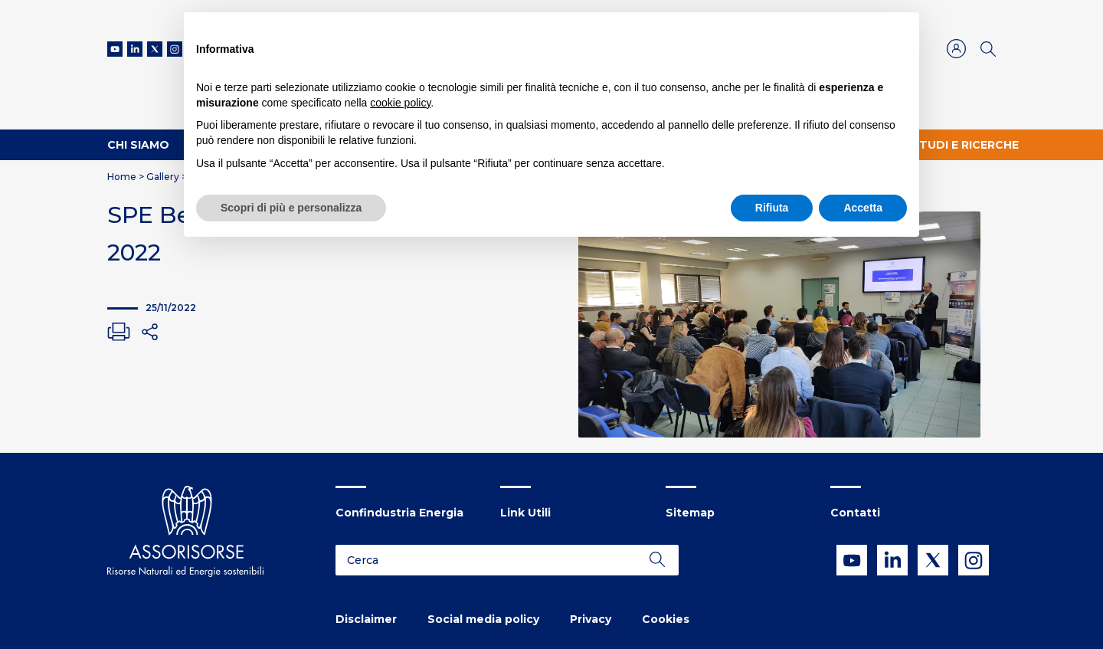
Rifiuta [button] (772, 208)
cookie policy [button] (400, 103)
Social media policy (483, 619)
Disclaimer (366, 619)
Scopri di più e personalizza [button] (291, 208)
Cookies (665, 619)
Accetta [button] (862, 208)
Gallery (162, 176)
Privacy (590, 619)
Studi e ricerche (965, 145)
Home (121, 176)
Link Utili (525, 513)
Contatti (855, 513)
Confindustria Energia (399, 513)
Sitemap (690, 513)
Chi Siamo (138, 145)
